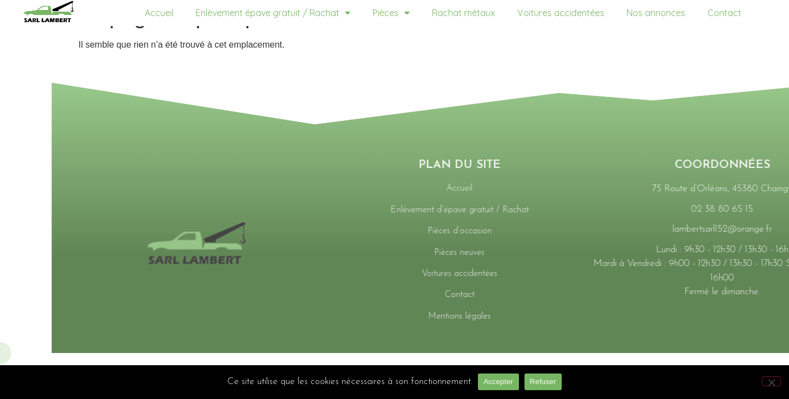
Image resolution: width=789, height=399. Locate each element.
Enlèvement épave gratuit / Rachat (273, 13)
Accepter (498, 381)
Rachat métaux (463, 12)
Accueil (159, 12)
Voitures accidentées (560, 12)
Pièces (391, 13)
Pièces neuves (757, 252)
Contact (724, 12)
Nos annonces (656, 12)
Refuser (543, 381)
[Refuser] (771, 381)
